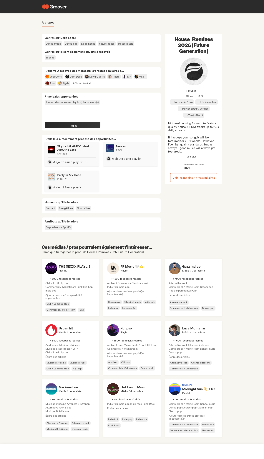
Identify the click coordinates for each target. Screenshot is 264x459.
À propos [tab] (48, 22)
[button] (82, 83)
